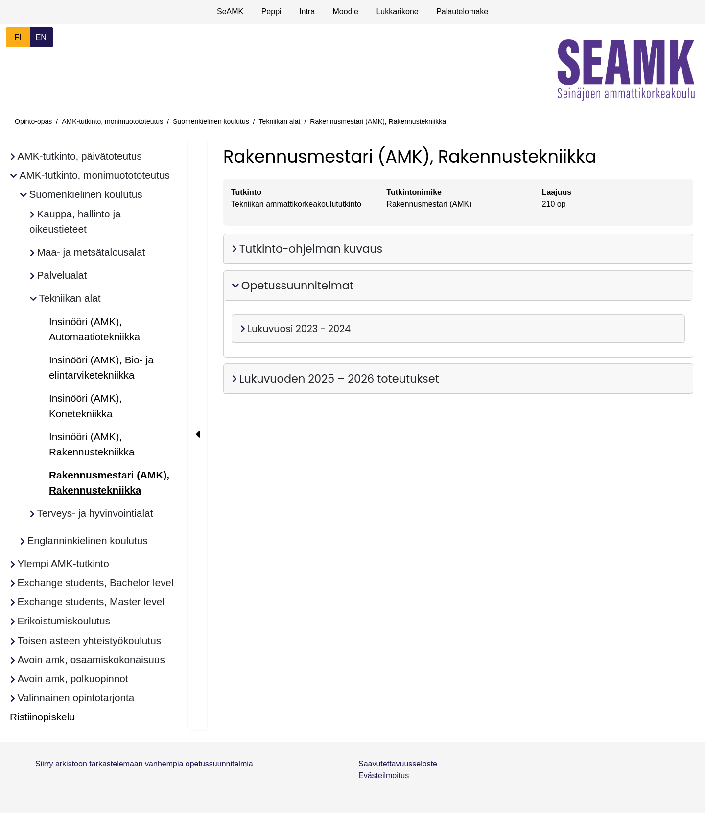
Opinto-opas (33, 121)
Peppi (271, 11)
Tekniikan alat (280, 121)
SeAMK (230, 11)
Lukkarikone (397, 11)
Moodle (345, 11)
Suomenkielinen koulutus (211, 121)
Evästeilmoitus (383, 775)
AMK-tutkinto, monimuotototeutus (112, 121)
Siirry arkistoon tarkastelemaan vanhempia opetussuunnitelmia (144, 764)
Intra (307, 11)
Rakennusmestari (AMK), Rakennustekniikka (378, 121)
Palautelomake (462, 11)
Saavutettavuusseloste (397, 764)
